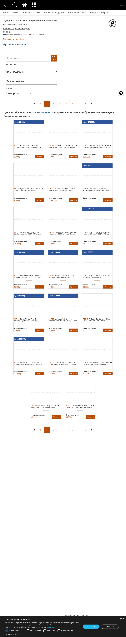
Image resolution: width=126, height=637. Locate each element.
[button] (42, 634)
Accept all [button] (91, 626)
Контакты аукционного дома (16, 28)
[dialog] (63, 626)
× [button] (123, 619)
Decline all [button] (110, 626)
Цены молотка (41, 112)
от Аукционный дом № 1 (15, 25)
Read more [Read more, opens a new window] (50, 627)
